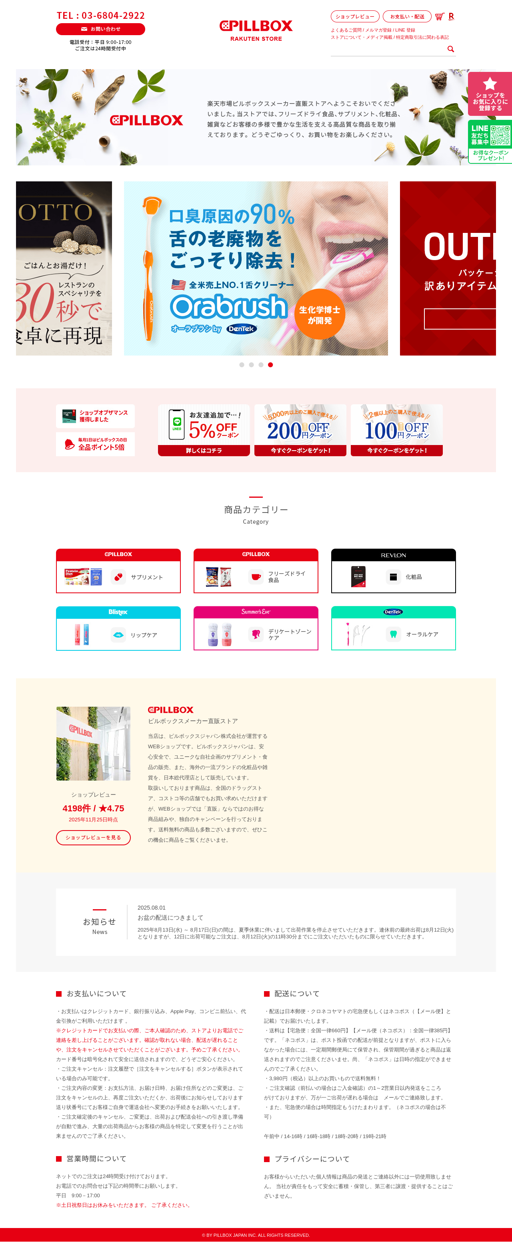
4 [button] (270, 366)
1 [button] (241, 366)
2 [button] (251, 366)
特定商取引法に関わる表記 (422, 37)
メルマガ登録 (378, 30)
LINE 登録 (405, 30)
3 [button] (260, 366)
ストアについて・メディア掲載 (361, 37)
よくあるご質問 (346, 30)
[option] (256, 268)
